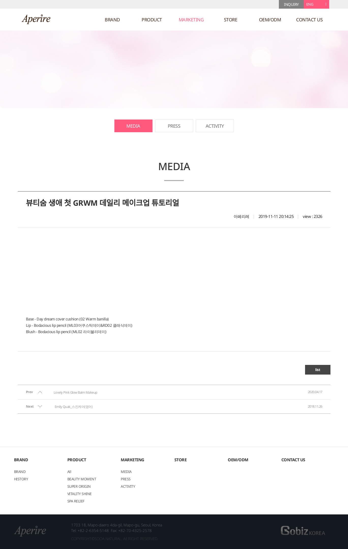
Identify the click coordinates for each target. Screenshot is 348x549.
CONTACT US (309, 20)
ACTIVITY (215, 126)
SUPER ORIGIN (79, 487)
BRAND (112, 20)
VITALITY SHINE (79, 494)
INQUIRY (291, 4)
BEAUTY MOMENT (81, 479)
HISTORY (21, 479)
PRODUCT (152, 20)
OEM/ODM (270, 20)
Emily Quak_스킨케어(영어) (74, 406)
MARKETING (191, 20)
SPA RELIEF (75, 501)
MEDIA (133, 126)
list (317, 369)
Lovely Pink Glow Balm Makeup (75, 392)
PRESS (174, 126)
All (69, 472)
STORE (230, 20)
